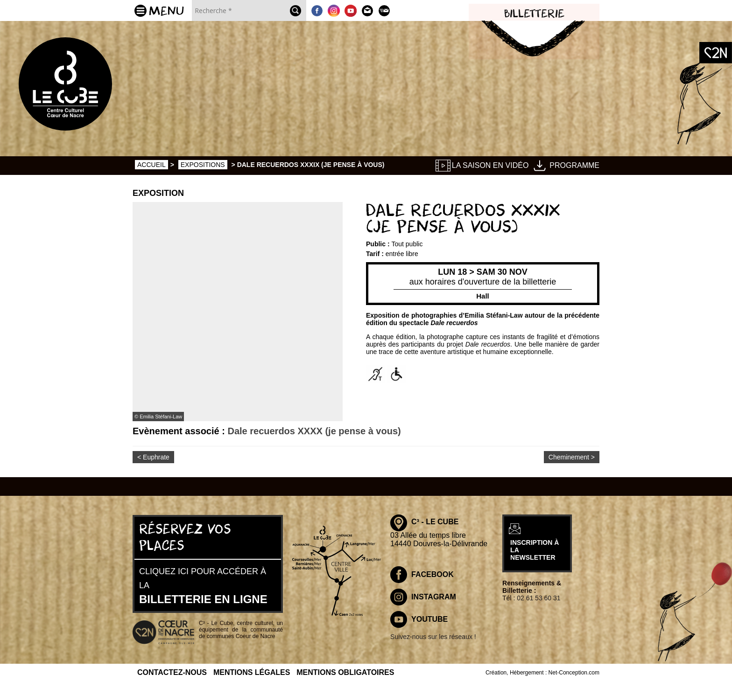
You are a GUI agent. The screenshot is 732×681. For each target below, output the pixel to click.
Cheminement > (572, 457)
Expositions (203, 164)
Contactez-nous (172, 671)
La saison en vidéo (490, 165)
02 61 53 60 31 (568, 598)
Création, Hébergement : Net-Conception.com (542, 671)
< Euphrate (153, 457)
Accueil (151, 164)
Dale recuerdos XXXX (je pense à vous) (314, 431)
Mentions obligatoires (345, 671)
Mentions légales (251, 671)
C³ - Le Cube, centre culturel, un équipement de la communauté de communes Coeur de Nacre (241, 629)
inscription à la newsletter (563, 551)
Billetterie (534, 14)
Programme (574, 165)
